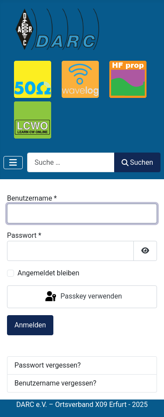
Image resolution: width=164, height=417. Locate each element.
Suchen (137, 162)
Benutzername (32, 198)
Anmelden (30, 325)
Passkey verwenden (83, 296)
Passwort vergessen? (47, 365)
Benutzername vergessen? (55, 383)
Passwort (24, 235)
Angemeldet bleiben (48, 273)
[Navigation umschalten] (13, 162)
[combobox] (71, 162)
